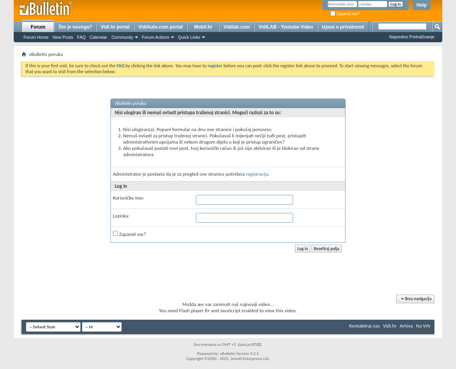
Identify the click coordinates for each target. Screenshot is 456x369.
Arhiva (406, 326)
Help (421, 5)
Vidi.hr (390, 326)
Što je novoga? (75, 27)
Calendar (98, 37)
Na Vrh (423, 326)
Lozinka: (121, 216)
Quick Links (189, 37)
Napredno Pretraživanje (411, 36)
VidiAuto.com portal (160, 27)
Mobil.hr (203, 27)
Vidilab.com (237, 27)
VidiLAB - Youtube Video (286, 27)
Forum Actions (155, 37)
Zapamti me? (344, 14)
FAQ (81, 37)
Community (122, 37)
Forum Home (36, 37)
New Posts (62, 37)
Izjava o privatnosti (343, 27)
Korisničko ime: (128, 198)
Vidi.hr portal (115, 27)
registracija (257, 174)
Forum (38, 27)
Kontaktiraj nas (364, 326)
